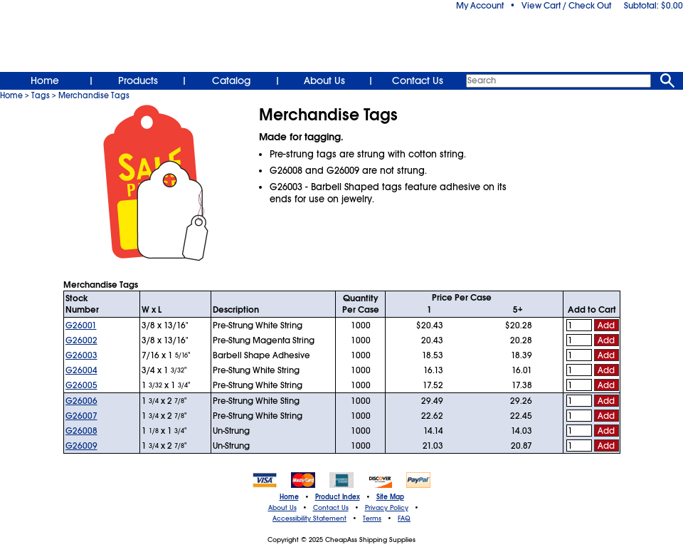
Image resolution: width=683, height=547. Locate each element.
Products (138, 80)
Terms (372, 518)
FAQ (404, 518)
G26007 (81, 416)
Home (45, 80)
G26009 (81, 446)
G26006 (81, 401)
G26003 (81, 355)
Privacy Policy (386, 508)
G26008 (81, 431)
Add (606, 325)
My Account (480, 5)
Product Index (337, 497)
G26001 (81, 325)
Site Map (390, 497)
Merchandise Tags (93, 95)
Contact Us (417, 80)
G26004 (81, 370)
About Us (324, 80)
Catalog (231, 80)
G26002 (81, 340)
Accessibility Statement (309, 518)
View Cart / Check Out (566, 5)
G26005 (81, 385)
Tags (40, 95)
